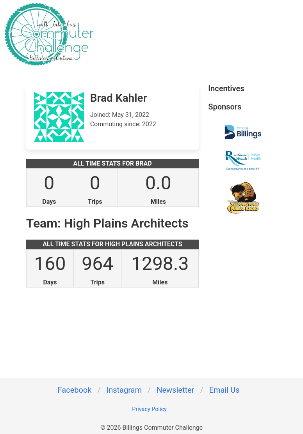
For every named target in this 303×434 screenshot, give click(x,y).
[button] (293, 10)
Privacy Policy (149, 409)
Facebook (75, 390)
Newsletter (175, 390)
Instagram (124, 390)
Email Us (224, 390)
